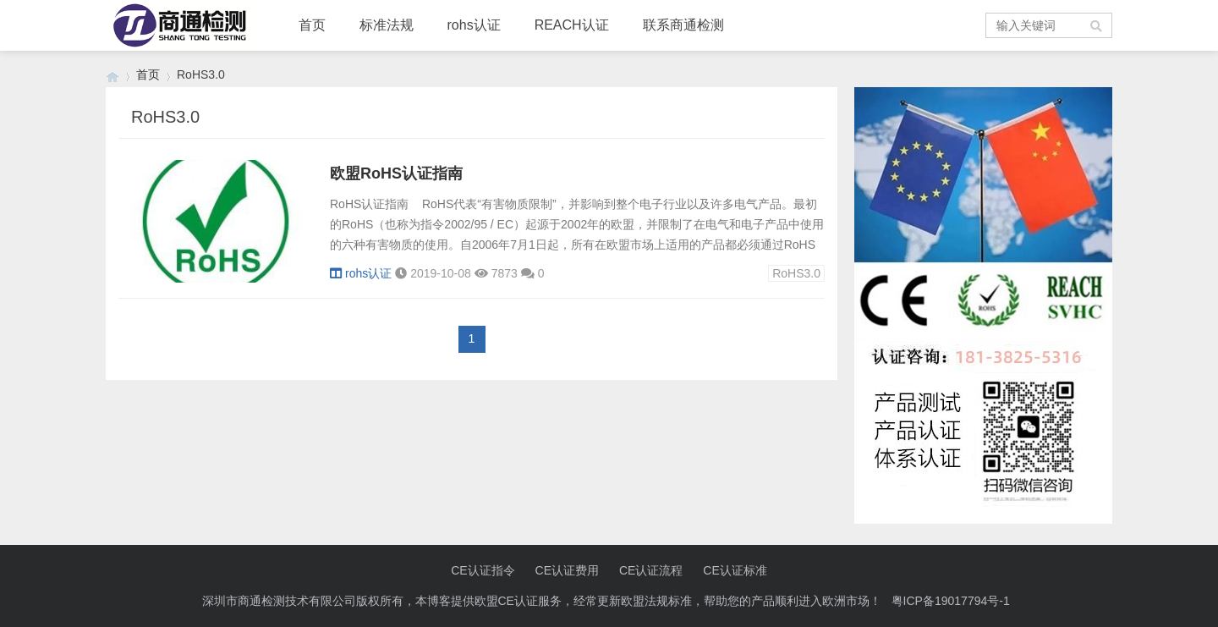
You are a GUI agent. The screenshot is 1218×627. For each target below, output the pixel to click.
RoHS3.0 (796, 273)
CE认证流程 (651, 570)
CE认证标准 (734, 570)
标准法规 (386, 25)
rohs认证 (474, 25)
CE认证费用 (567, 570)
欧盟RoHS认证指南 (396, 173)
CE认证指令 (482, 570)
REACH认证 (572, 25)
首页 (312, 25)
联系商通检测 (683, 25)
